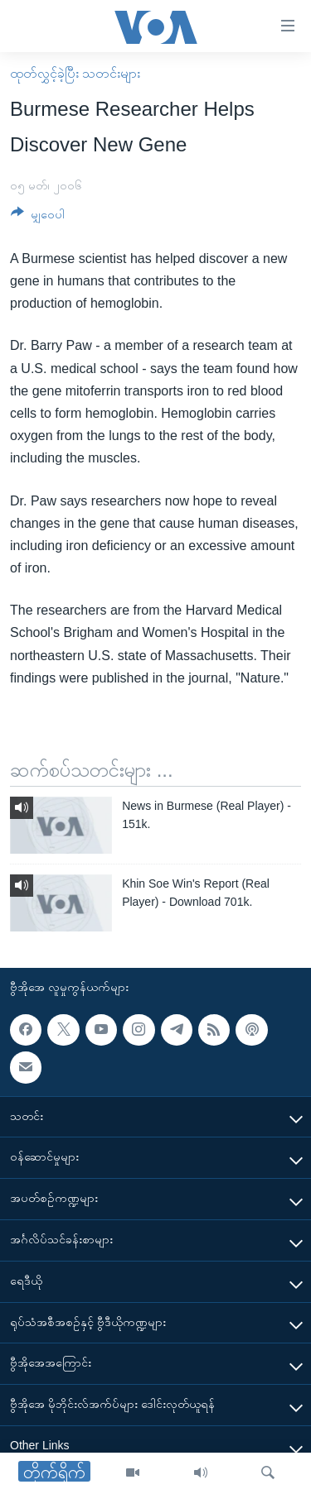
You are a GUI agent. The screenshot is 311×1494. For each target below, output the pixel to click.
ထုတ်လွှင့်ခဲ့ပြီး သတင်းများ (75, 73)
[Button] (38, 217)
